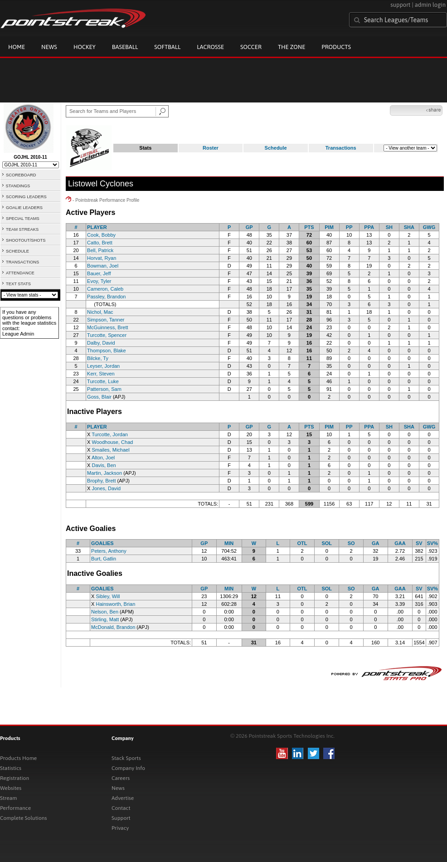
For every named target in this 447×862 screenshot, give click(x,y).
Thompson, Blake (106, 350)
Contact (121, 808)
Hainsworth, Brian (115, 604)
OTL (302, 543)
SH (389, 227)
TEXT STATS (18, 284)
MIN (228, 543)
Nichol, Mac (100, 312)
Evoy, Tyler (99, 281)
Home (16, 47)
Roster (211, 148)
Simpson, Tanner (105, 319)
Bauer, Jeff (99, 273)
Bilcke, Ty (97, 358)
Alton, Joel (103, 457)
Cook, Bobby (101, 235)
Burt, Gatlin (103, 558)
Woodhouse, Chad (112, 442)
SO (351, 543)
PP (349, 227)
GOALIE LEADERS (24, 207)
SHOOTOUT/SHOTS (25, 240)
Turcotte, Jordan (110, 434)
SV (419, 543)
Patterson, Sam (104, 389)
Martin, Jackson (104, 473)
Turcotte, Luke (103, 381)
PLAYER (97, 227)
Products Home (18, 758)
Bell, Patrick (100, 250)
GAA (399, 543)
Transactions (341, 148)
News (49, 47)
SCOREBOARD (21, 175)
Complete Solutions (23, 818)
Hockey (84, 47)
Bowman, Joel (102, 265)
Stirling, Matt (105, 619)
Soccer (251, 47)
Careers (121, 778)
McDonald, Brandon (113, 627)
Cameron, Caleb (105, 289)
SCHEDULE (17, 251)
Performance (15, 808)
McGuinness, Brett (107, 327)
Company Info (128, 768)
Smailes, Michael (110, 450)
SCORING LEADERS (26, 197)
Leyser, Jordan (103, 366)
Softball (167, 47)
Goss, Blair (99, 396)
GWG (429, 227)
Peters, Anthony (108, 551)
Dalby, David (101, 343)
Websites (10, 788)
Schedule (276, 148)
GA (375, 543)
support (400, 4)
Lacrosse (210, 47)
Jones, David (106, 488)
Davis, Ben (104, 465)
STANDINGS (18, 186)
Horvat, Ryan (101, 258)
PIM (329, 227)
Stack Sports (126, 758)
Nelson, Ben (104, 611)
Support (121, 818)
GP (249, 227)
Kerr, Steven (101, 373)
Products (336, 47)
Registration (14, 778)
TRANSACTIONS (22, 262)
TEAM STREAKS (22, 229)
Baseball (125, 47)
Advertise (123, 798)
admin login (430, 4)
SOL (326, 543)
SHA (409, 227)
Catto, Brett (99, 242)
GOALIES (102, 543)
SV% (432, 543)
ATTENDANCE (20, 273)
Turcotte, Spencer (106, 335)
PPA (369, 227)
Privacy (120, 828)
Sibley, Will (108, 596)
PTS (309, 227)
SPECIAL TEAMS (22, 218)
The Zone (291, 47)
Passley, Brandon (106, 296)
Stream (8, 798)
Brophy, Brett (101, 480)
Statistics (10, 768)
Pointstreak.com (73, 19)
